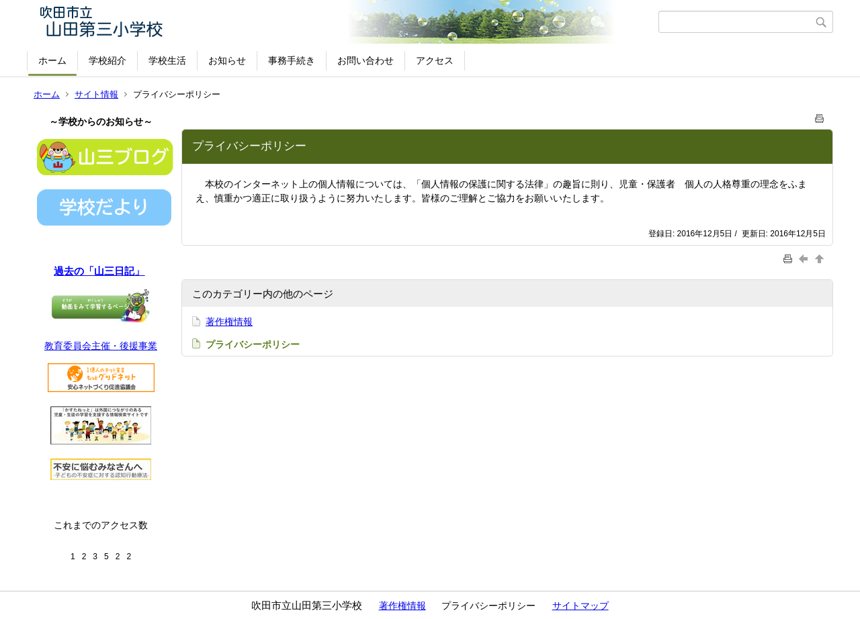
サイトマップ (580, 605)
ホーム (52, 60)
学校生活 (167, 60)
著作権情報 (229, 321)
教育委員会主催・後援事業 (100, 345)
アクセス (435, 60)
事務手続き (291, 60)
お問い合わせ (365, 60)
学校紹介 (107, 60)
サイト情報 (96, 94)
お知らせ (227, 60)
